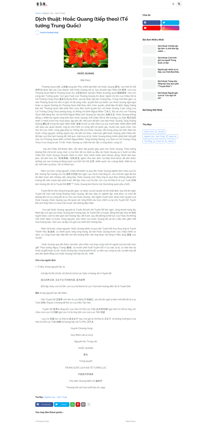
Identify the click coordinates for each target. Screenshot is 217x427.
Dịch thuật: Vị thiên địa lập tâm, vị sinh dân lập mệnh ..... (168, 48)
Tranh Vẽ (160, 141)
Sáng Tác (172, 136)
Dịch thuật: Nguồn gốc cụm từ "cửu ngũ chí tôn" (168, 95)
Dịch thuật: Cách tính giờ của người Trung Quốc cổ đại (167, 60)
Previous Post (43, 421)
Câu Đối (161, 132)
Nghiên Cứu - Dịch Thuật (54, 13)
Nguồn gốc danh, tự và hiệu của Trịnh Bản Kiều (168, 70)
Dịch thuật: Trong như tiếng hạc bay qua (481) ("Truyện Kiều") (168, 83)
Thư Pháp (148, 141)
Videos (171, 141)
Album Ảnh (149, 132)
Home (38, 13)
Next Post (130, 421)
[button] (173, 4)
